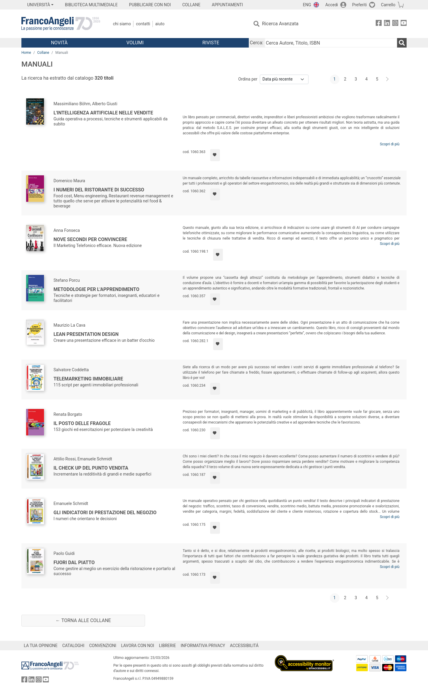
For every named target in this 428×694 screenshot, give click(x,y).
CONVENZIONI (102, 645)
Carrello (388, 4)
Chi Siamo (122, 23)
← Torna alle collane (83, 620)
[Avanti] (387, 79)
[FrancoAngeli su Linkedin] (387, 24)
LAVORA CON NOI (137, 645)
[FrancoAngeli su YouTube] (404, 24)
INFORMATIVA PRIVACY (203, 645)
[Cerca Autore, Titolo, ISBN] (331, 43)
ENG (307, 4)
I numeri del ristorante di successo (99, 190)
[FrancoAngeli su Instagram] (395, 24)
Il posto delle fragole (82, 423)
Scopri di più (389, 144)
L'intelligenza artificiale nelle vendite (103, 113)
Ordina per (247, 79)
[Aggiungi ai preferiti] (215, 155)
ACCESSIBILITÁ (244, 645)
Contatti (143, 23)
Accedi (331, 4)
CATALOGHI (73, 645)
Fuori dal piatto (74, 562)
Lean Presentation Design (86, 334)
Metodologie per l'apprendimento (96, 289)
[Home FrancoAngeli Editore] (60, 24)
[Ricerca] (402, 43)
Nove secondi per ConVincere (90, 239)
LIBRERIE (167, 645)
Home (26, 53)
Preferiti (359, 4)
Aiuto (159, 23)
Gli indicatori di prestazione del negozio (105, 512)
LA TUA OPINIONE (41, 645)
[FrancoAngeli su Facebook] (379, 24)
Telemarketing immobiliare (88, 379)
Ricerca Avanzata (280, 23)
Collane (43, 53)
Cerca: (256, 42)
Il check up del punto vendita (91, 468)
